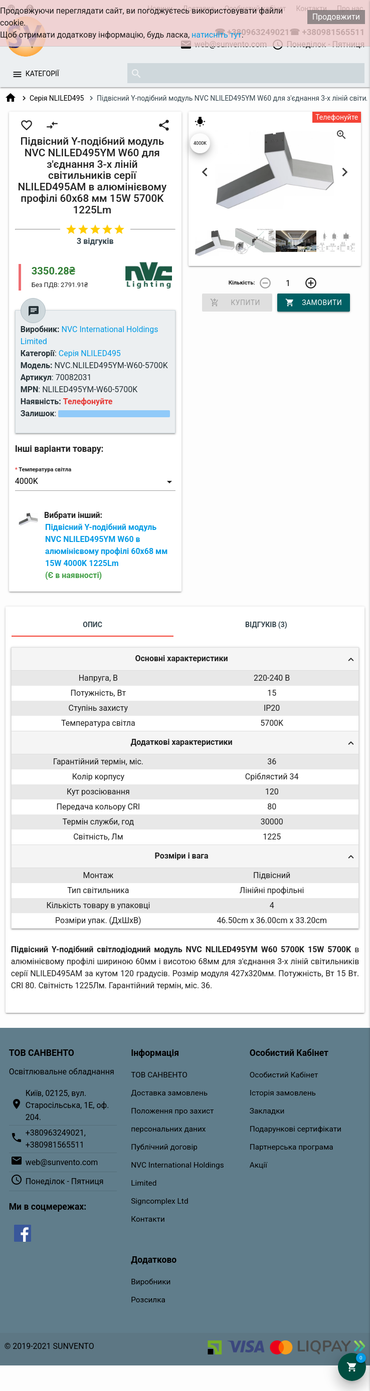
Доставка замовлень (169, 1092)
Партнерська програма (291, 1147)
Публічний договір (164, 1147)
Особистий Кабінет (284, 1074)
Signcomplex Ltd (159, 1201)
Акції (258, 1165)
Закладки (267, 1111)
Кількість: (242, 283)
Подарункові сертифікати (295, 1129)
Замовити (313, 303)
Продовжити (336, 17)
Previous (205, 171)
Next (344, 171)
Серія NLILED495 (57, 98)
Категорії (42, 74)
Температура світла (45, 469)
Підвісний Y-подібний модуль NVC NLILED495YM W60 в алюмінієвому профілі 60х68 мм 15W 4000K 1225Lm (106, 551)
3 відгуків (95, 241)
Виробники (150, 1281)
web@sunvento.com (62, 1162)
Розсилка (148, 1299)
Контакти (148, 1219)
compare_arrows (52, 125)
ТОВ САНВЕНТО (159, 1074)
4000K (200, 143)
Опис (92, 625)
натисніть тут (217, 35)
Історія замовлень (283, 1092)
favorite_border (26, 125)
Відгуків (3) (266, 625)
